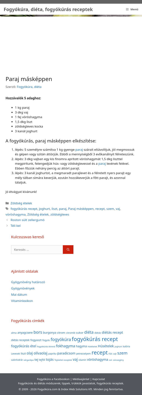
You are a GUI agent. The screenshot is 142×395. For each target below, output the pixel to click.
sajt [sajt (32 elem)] (114, 353)
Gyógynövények (23, 288)
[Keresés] (68, 249)
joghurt (44, 209)
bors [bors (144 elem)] (37, 332)
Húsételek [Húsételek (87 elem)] (106, 346)
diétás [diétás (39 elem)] (97, 332)
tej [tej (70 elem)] (36, 359)
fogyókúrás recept (24, 209)
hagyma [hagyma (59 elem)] (81, 346)
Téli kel (16, 225)
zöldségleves (59, 214)
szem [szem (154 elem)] (122, 353)
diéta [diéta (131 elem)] (89, 332)
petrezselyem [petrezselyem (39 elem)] (83, 353)
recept (100, 209)
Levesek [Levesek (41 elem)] (15, 353)
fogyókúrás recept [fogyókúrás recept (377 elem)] (95, 339)
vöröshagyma (16, 214)
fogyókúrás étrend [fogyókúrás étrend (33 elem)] (46, 346)
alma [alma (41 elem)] (14, 332)
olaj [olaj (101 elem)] (30, 353)
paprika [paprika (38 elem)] (52, 353)
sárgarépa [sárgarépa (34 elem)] (28, 360)
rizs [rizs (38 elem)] (110, 353)
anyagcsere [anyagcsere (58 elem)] (25, 333)
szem (110, 209)
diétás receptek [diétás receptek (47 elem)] (20, 340)
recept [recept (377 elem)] (100, 352)
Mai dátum (19, 294)
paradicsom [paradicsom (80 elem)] (66, 353)
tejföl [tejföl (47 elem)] (42, 359)
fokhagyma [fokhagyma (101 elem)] (65, 345)
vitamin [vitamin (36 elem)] (82, 359)
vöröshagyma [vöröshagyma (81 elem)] (97, 359)
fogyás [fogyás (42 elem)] (46, 340)
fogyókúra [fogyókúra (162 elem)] (61, 339)
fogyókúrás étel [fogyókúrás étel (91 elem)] (23, 346)
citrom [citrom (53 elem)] (61, 332)
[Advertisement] (71, 42)
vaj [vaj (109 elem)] (75, 359)
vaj (118, 209)
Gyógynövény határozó (28, 282)
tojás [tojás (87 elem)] (50, 359)
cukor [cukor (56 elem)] (80, 332)
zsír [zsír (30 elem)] (110, 360)
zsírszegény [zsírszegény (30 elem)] (118, 360)
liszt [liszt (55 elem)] (23, 353)
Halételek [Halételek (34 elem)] (92, 346)
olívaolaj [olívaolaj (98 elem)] (41, 353)
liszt (54, 209)
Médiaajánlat (80, 379)
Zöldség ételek (21, 203)
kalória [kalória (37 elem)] (126, 346)
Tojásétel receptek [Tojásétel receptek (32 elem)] (63, 360)
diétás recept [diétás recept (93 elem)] (112, 332)
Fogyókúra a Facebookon (53, 379)
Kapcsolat (98, 379)
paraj (79, 149)
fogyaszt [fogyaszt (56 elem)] (35, 340)
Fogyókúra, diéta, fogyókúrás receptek (48, 9)
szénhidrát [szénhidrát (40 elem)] (17, 359)
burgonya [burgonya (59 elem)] (49, 333)
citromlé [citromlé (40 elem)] (70, 332)
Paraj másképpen (81, 209)
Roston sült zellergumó (28, 220)
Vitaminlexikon (22, 301)
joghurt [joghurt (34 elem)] (118, 346)
